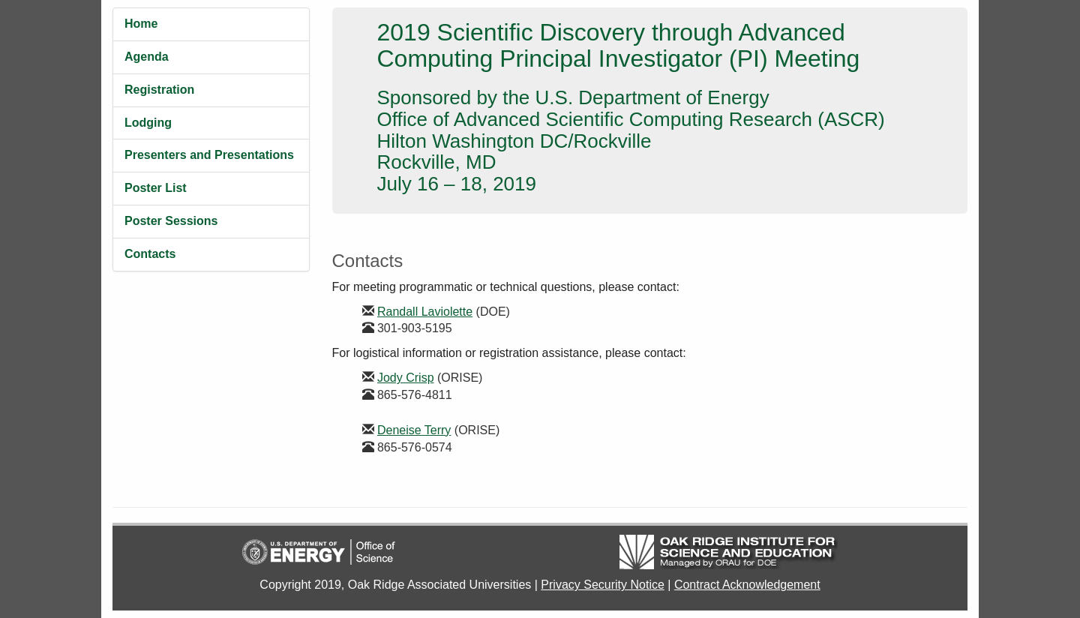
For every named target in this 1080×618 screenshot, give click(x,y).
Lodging (148, 122)
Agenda (146, 56)
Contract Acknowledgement (747, 584)
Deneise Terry (414, 430)
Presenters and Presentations (209, 154)
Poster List (155, 188)
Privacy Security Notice (602, 584)
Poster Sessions (171, 220)
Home (141, 23)
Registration (159, 89)
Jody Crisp (405, 377)
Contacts (150, 254)
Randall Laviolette (424, 311)
